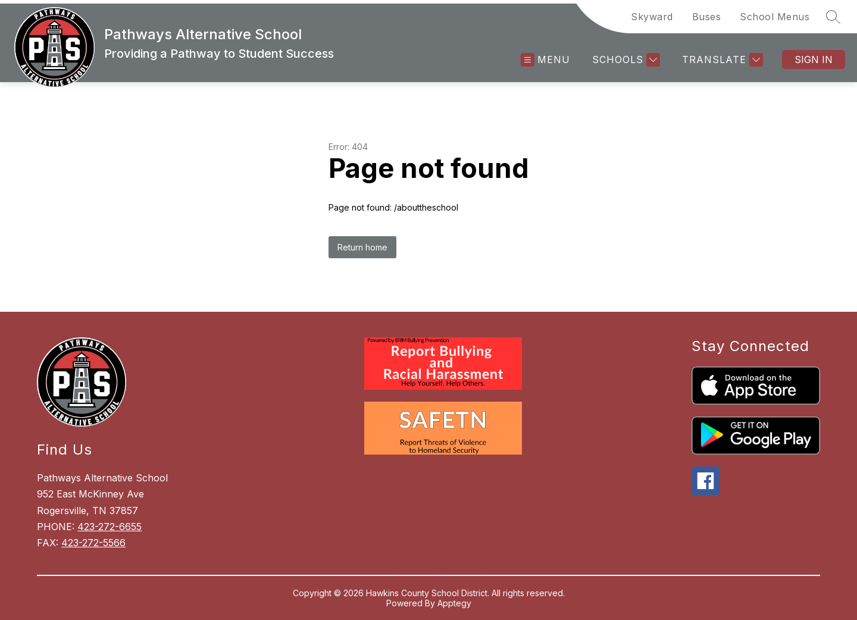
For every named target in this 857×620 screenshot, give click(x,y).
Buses (706, 17)
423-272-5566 (93, 543)
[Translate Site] (721, 59)
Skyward (652, 17)
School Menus (774, 17)
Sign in (814, 59)
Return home (362, 247)
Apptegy (454, 603)
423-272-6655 (109, 527)
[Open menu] (545, 59)
